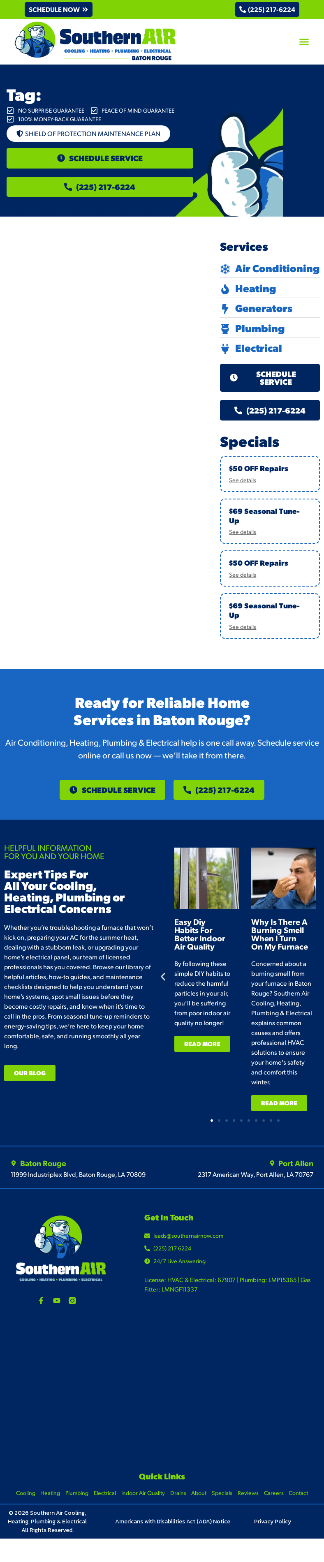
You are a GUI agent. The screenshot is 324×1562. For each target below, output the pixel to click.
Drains (178, 1504)
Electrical (103, 1504)
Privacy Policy (272, 1533)
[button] (60, 9)
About (200, 1504)
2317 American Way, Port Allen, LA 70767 (255, 1185)
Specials (224, 1504)
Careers (277, 1504)
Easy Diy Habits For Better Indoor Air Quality (199, 946)
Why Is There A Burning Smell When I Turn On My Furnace (279, 946)
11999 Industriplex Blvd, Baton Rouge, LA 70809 (78, 1185)
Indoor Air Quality (142, 1504)
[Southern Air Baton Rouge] (162, 1401)
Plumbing (74, 1504)
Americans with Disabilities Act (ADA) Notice (172, 1533)
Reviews (251, 1504)
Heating (47, 1504)
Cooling (21, 1504)
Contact (303, 1504)
